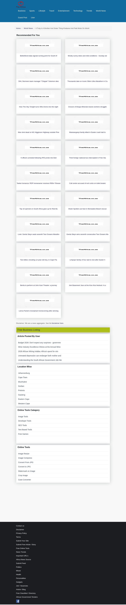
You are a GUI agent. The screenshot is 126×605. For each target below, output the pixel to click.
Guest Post (22, 18)
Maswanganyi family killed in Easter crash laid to (87, 133)
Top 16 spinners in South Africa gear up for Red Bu (39, 209)
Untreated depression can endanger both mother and (39, 356)
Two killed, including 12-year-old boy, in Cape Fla (38, 260)
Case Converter (24, 480)
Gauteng (21, 395)
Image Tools (23, 417)
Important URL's (22, 556)
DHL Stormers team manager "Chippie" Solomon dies (39, 82)
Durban (21, 387)
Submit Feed (21, 564)
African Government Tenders (27, 597)
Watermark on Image (26, 472)
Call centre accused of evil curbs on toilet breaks (87, 184)
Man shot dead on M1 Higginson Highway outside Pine (38, 133)
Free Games (23, 434)
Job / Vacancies (22, 586)
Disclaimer (20, 530)
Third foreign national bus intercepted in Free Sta (87, 158)
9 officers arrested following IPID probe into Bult (38, 158)
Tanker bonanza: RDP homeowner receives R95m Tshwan (38, 184)
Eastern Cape (23, 400)
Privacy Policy (21, 534)
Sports (32, 11)
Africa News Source (23, 560)
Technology (78, 11)
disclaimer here (57, 324)
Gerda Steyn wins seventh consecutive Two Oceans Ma (87, 235)
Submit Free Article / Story (26, 545)
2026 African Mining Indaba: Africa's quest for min (38, 352)
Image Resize (23, 454)
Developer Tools (24, 421)
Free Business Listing (29, 330)
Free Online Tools (22, 549)
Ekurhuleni (22, 382)
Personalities (21, 579)
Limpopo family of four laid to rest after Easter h (87, 260)
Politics (18, 568)
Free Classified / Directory (26, 594)
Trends (89, 11)
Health (18, 575)
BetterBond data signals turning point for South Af (38, 56)
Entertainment (63, 11)
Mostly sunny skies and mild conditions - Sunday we (87, 56)
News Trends (21, 553)
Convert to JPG (24, 467)
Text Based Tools (25, 430)
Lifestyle (42, 11)
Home (18, 29)
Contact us (20, 526)
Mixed (18, 571)
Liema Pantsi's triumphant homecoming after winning (39, 311)
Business (22, 11)
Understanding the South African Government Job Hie (40, 361)
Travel (51, 11)
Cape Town (22, 378)
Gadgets (19, 583)
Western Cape (24, 404)
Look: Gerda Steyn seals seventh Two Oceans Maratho (38, 235)
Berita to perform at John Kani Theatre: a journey (38, 286)
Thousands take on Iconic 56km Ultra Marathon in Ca (87, 82)
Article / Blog (21, 590)
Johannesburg (24, 374)
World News (101, 11)
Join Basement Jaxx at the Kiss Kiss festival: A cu (87, 286)
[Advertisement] (63, 503)
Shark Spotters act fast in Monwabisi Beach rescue (87, 209)
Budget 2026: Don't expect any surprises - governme (39, 343)
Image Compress (25, 459)
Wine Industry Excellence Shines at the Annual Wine (39, 348)
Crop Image (23, 476)
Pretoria (21, 391)
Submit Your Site (22, 541)
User (33, 18)
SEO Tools (22, 426)
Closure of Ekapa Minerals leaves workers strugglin (87, 107)
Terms (18, 538)
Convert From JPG (25, 463)
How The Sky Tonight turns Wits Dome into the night (38, 107)
